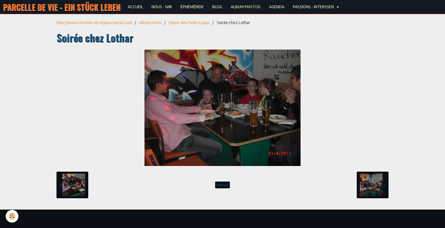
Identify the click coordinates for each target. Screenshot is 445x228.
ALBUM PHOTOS (246, 7)
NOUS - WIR (162, 7)
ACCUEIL (135, 7)
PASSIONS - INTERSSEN (314, 7)
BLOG (217, 7)
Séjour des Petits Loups (189, 22)
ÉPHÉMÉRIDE (192, 7)
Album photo (150, 22)
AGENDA (276, 7)
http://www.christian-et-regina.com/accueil (94, 22)
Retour (222, 185)
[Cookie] (12, 216)
